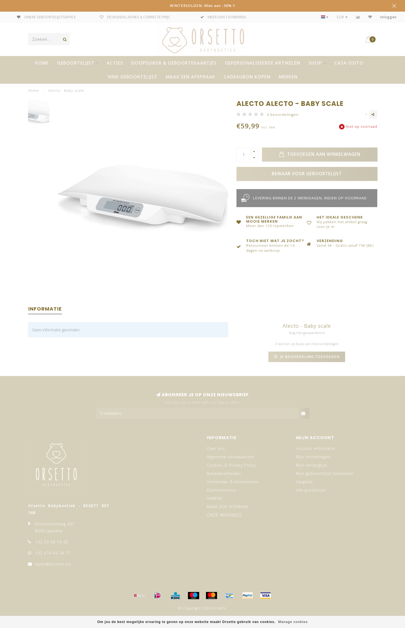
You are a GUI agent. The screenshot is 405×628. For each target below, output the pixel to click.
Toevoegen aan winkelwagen (319, 154)
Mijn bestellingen (313, 456)
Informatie (45, 308)
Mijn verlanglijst (311, 465)
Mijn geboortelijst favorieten (325, 473)
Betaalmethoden (224, 473)
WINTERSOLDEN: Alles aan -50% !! (202, 5)
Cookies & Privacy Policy (231, 465)
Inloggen (388, 17)
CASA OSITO (348, 63)
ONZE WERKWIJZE (224, 515)
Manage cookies (293, 622)
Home (42, 63)
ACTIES (115, 63)
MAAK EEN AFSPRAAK (190, 77)
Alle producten (311, 490)
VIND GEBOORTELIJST (132, 77)
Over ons (216, 448)
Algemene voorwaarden (230, 456)
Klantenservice (221, 490)
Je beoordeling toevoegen (307, 356)
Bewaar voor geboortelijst (307, 174)
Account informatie (315, 448)
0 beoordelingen (283, 114)
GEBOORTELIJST (75, 63)
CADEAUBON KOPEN (247, 77)
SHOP (315, 63)
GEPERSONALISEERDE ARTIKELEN (262, 63)
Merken (288, 77)
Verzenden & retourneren (233, 481)
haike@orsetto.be (53, 564)
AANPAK (214, 498)
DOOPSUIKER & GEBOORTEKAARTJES (173, 63)
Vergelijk (304, 481)
